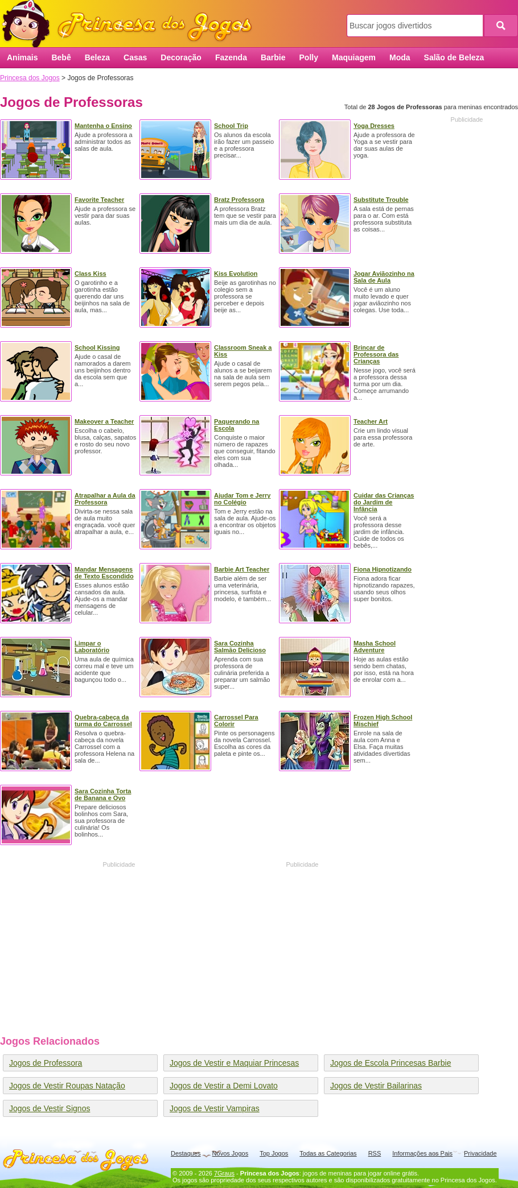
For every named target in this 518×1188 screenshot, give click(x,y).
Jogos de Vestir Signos (49, 1108)
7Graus (224, 1173)
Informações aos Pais (422, 1153)
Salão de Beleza (454, 57)
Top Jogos (274, 1153)
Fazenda (231, 57)
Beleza (97, 57)
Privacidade (480, 1153)
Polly (308, 57)
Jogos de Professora (45, 1062)
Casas (135, 57)
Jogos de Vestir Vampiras (215, 1108)
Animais (22, 57)
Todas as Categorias (327, 1153)
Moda (399, 57)
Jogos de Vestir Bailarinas (376, 1085)
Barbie (273, 57)
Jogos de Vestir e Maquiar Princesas (234, 1062)
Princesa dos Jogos (131, 24)
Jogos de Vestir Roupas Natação (67, 1085)
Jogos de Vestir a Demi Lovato (224, 1085)
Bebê (61, 57)
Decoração (181, 57)
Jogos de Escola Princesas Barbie (390, 1062)
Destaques (186, 1153)
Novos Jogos (230, 1153)
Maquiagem (354, 57)
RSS (374, 1153)
